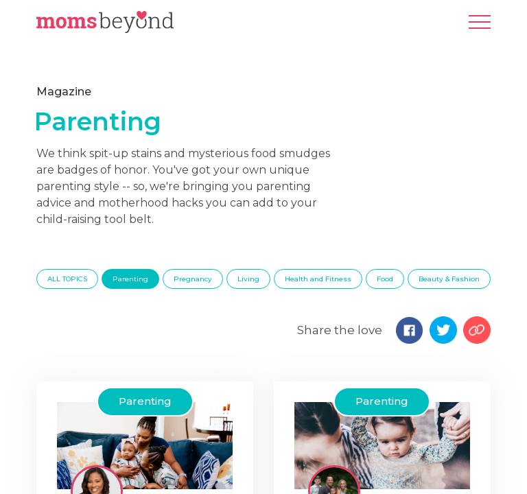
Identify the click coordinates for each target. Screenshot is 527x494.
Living (248, 278)
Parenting (130, 278)
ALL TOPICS (67, 278)
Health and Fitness (318, 278)
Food (385, 278)
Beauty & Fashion (449, 278)
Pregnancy (193, 278)
